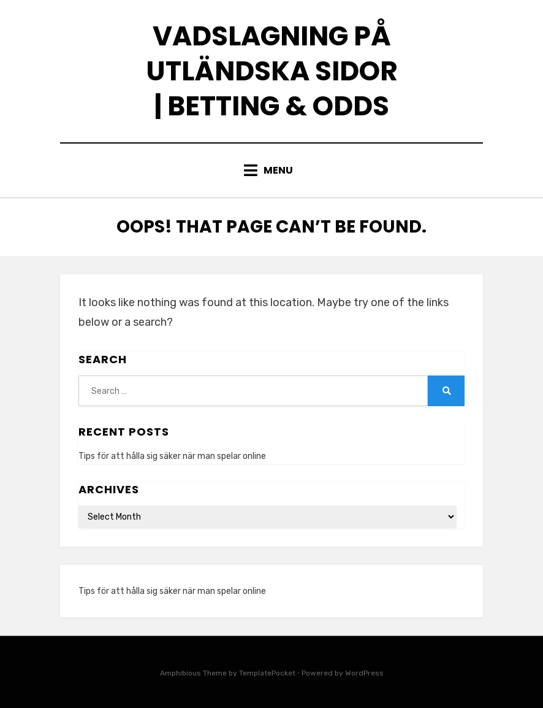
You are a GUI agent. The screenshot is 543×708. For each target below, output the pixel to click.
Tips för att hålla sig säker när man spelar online (172, 456)
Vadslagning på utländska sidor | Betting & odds (272, 71)
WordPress (364, 673)
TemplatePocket (267, 673)
